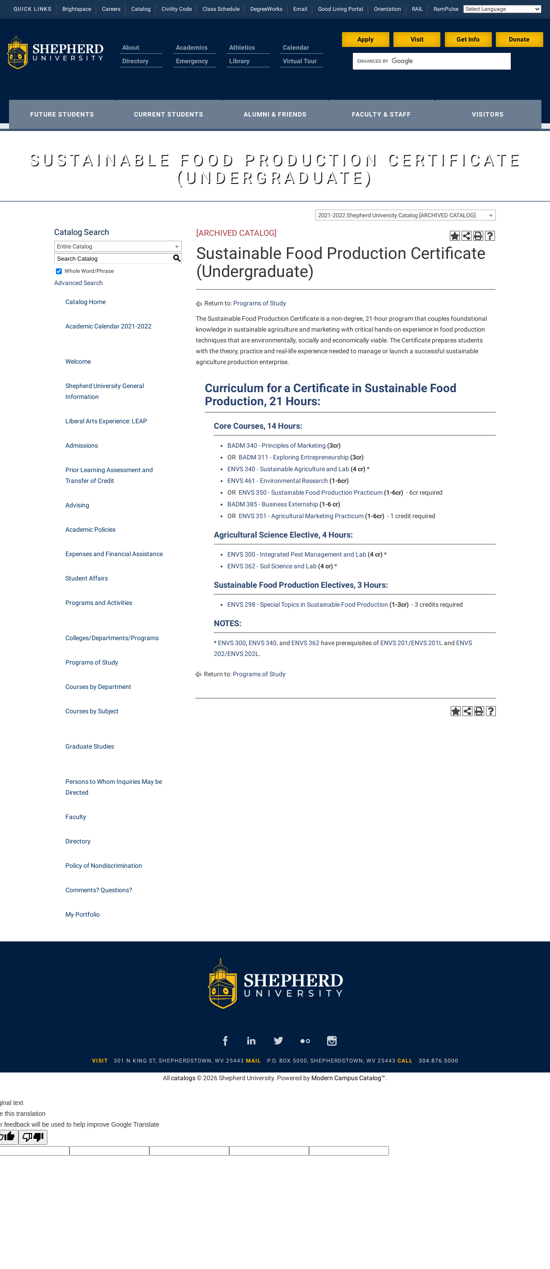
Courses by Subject (92, 706)
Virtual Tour (300, 61)
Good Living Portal (340, 9)
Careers (111, 9)
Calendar (296, 47)
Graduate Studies (89, 741)
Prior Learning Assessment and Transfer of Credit (109, 471)
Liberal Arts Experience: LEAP (106, 416)
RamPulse (446, 9)
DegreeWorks (266, 9)
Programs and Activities (98, 598)
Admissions (81, 441)
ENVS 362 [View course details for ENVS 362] (305, 638)
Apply (365, 39)
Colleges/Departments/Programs (112, 633)
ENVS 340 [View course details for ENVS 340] (263, 638)
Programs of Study (91, 657)
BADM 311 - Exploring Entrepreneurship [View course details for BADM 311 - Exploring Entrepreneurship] (294, 452)
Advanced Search (78, 278)
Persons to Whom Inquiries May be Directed (113, 782)
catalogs (183, 1073)
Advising (77, 500)
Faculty (75, 812)
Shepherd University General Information (104, 387)
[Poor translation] (32, 1132)
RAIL (417, 9)
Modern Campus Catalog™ (348, 1073)
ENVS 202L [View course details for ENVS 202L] (243, 649)
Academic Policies (90, 525)
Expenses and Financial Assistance (114, 549)
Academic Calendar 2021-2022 (108, 321)
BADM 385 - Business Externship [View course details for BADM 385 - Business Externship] (272, 499)
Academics (192, 47)
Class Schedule (221, 9)
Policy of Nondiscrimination (103, 861)
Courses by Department (98, 682)
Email (300, 9)
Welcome (78, 357)
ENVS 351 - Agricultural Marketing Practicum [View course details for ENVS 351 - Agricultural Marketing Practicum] (301, 511)
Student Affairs (86, 573)
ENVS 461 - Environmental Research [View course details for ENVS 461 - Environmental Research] (277, 476)
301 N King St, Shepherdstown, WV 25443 (179, 1056)
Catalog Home (85, 297)
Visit (417, 39)
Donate (519, 39)
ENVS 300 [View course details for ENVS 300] (232, 638)
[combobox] (405, 210)
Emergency (192, 61)
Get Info (468, 39)
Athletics (242, 47)
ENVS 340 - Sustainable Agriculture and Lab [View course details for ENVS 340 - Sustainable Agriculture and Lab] (288, 464)
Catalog (141, 9)
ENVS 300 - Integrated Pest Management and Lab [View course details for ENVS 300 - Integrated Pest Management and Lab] (296, 549)
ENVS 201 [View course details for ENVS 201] (394, 638)
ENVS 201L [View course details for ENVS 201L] (427, 638)
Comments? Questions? (98, 885)
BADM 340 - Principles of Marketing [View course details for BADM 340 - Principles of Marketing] (276, 441)
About (130, 47)
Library (239, 61)
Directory (135, 61)
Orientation (387, 9)
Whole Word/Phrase (89, 266)
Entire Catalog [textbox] (74, 242)
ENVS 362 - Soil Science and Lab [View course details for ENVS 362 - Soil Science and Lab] (272, 561)
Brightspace (76, 9)
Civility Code (177, 9)
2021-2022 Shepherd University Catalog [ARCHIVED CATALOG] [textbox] (397, 210)
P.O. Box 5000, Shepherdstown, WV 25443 (331, 1056)
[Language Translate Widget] (502, 9)
